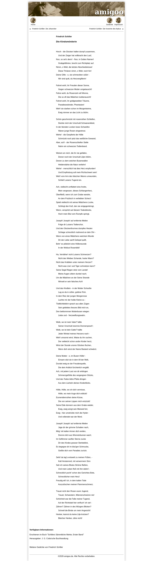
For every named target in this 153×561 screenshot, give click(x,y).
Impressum (118, 21)
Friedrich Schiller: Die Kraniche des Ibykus (105, 29)
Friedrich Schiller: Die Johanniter (44, 29)
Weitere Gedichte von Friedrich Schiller (46, 547)
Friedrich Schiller (64, 37)
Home (33, 21)
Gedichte (109, 21)
